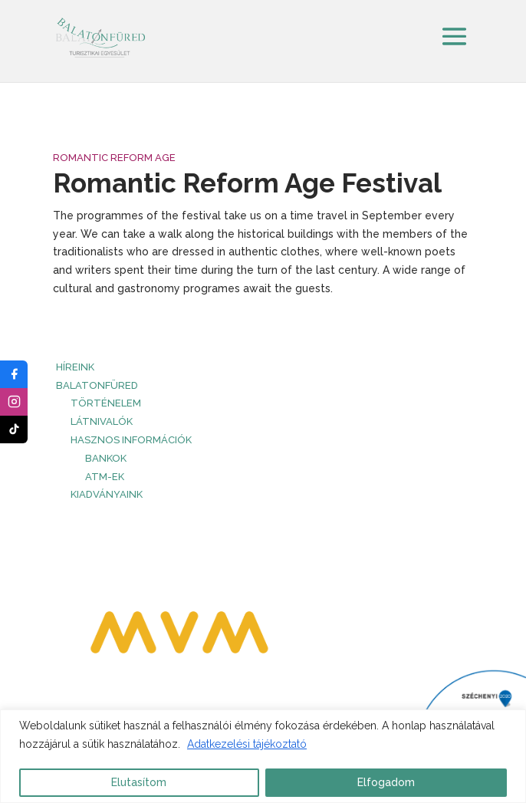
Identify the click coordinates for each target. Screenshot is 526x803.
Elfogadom (386, 782)
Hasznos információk (131, 440)
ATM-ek (104, 476)
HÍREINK (75, 367)
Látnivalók (102, 421)
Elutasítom (138, 782)
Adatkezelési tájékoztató (247, 744)
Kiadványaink (107, 494)
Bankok (106, 458)
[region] (263, 756)
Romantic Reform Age (114, 157)
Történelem (106, 403)
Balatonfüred (97, 385)
